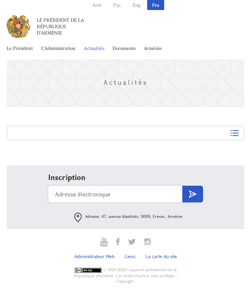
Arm (97, 5)
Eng (136, 5)
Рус (117, 5)
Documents (124, 48)
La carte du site (161, 256)
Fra (155, 5)
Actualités (94, 48)
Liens (130, 256)
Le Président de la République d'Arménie (60, 26)
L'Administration (58, 48)
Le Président (20, 48)
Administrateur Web (94, 256)
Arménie (153, 48)
